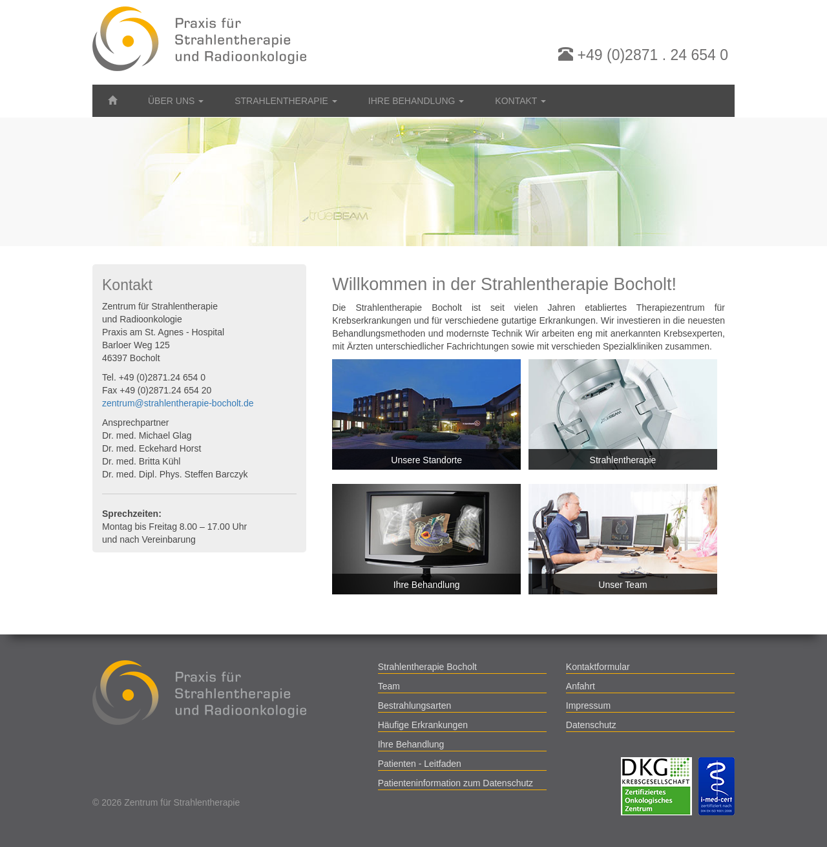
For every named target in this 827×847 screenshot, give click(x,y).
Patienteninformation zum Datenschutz (455, 783)
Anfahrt (580, 686)
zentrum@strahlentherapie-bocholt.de (177, 403)
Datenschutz (591, 725)
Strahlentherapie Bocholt (427, 667)
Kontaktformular (598, 667)
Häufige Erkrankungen (423, 725)
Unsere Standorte (426, 460)
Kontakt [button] (520, 101)
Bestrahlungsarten (415, 705)
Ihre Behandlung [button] (416, 101)
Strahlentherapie (623, 460)
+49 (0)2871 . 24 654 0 (643, 55)
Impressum (588, 705)
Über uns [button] (176, 101)
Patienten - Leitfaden (419, 763)
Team (389, 686)
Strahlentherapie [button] (286, 101)
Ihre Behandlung (426, 585)
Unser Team (622, 585)
